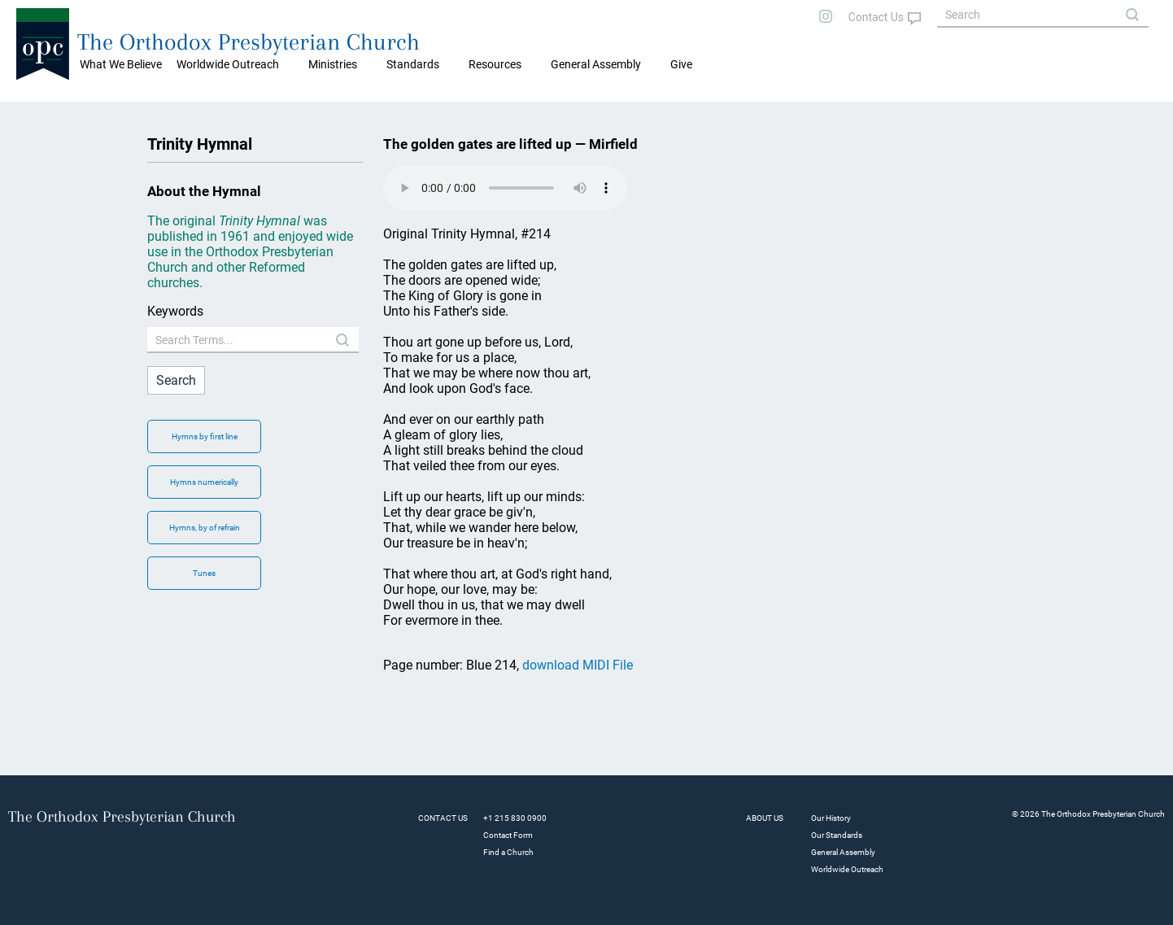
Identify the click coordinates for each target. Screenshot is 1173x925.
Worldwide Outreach (847, 869)
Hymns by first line (205, 436)
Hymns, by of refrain (204, 527)
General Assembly (596, 64)
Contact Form (508, 835)
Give (681, 64)
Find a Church (508, 852)
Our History (831, 818)
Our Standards (836, 835)
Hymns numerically (204, 482)
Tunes (204, 573)
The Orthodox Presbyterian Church (248, 41)
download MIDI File (577, 665)
